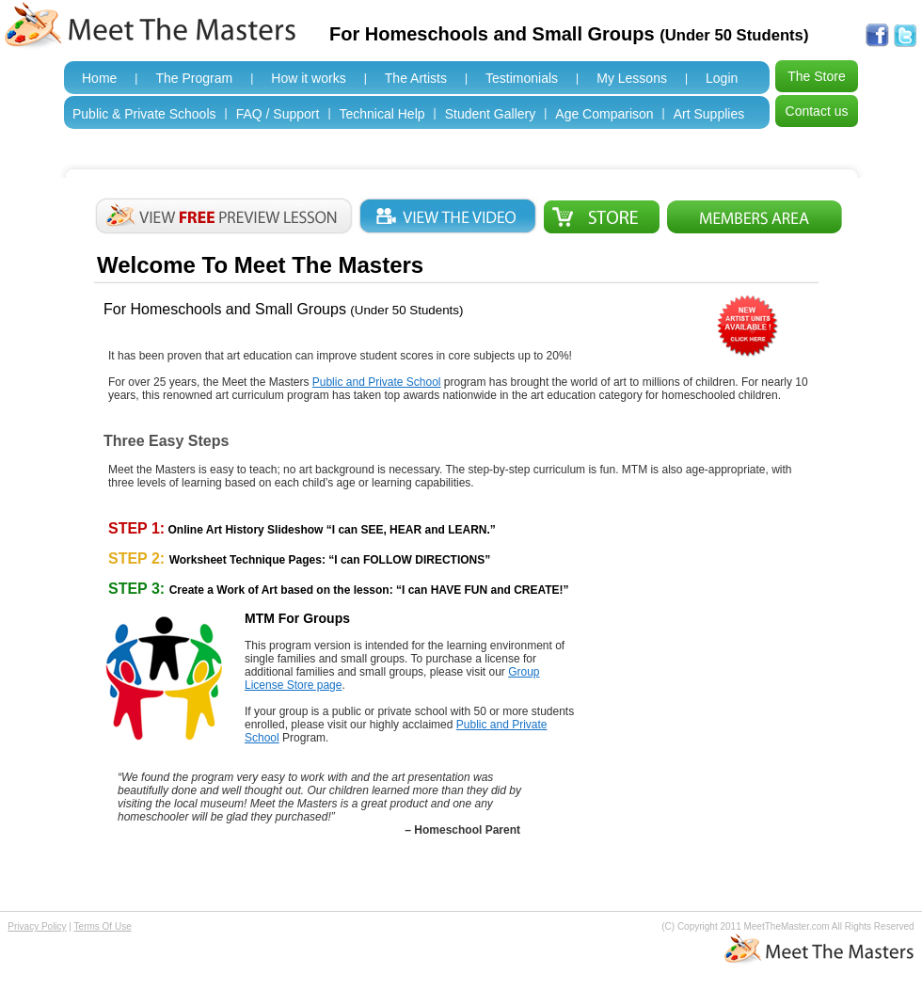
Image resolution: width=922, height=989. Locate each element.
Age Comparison (604, 113)
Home (99, 78)
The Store (816, 76)
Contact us (817, 111)
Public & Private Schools (144, 113)
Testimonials (521, 78)
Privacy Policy (37, 926)
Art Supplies (709, 113)
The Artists (416, 78)
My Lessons (631, 78)
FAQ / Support (278, 113)
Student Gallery (490, 113)
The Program (193, 78)
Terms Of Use (103, 926)
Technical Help (382, 113)
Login (722, 78)
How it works (308, 78)
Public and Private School (376, 382)
